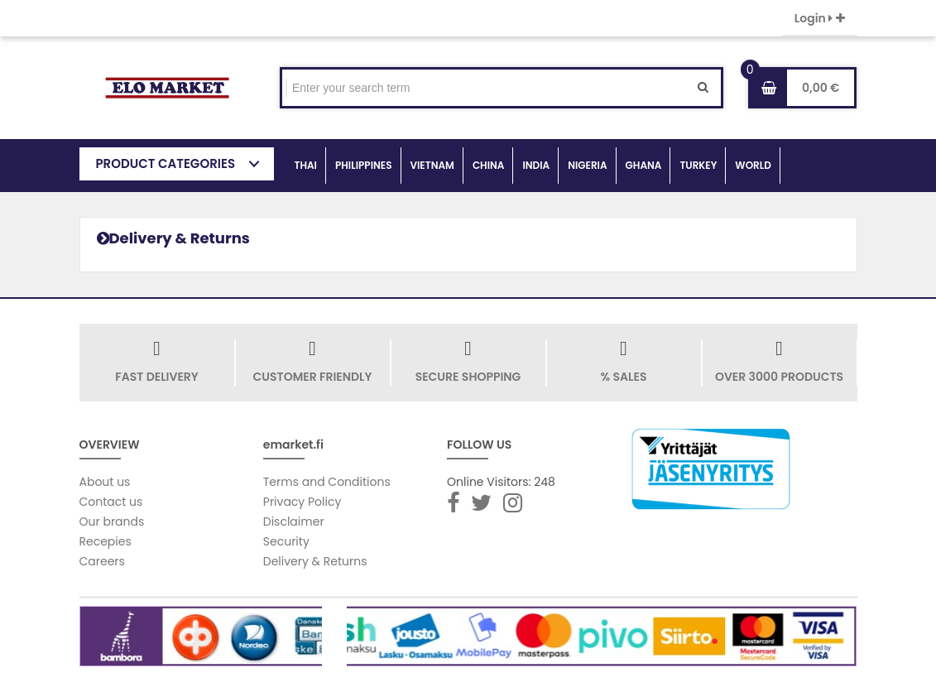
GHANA (644, 165)
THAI (306, 165)
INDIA (536, 165)
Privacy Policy (302, 501)
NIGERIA (587, 165)
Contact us (111, 501)
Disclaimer (293, 521)
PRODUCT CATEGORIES (166, 163)
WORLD (753, 165)
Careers (102, 561)
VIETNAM (432, 165)
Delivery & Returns (315, 561)
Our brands (112, 521)
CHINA (489, 165)
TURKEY (698, 165)
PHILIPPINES (363, 165)
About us (105, 482)
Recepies (105, 541)
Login (819, 18)
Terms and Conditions (327, 482)
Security (286, 541)
